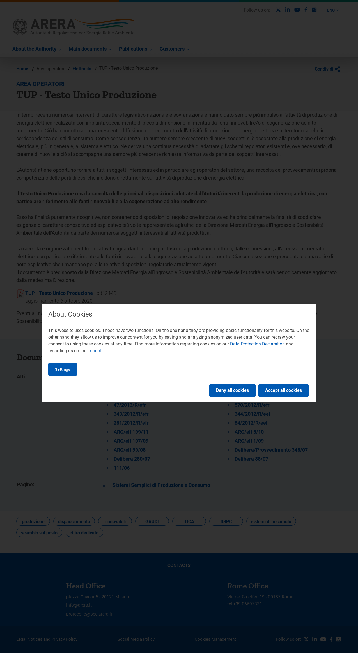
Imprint (95, 350)
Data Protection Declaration (257, 344)
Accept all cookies (283, 390)
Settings (62, 369)
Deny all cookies (232, 390)
